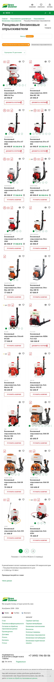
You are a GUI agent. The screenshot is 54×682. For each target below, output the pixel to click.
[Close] (50, 676)
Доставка (5, 634)
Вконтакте (26, 613)
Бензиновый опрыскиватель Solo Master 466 (12, 433)
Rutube (5, 613)
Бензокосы (29, 629)
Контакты (5, 640)
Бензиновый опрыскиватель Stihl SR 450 (39, 482)
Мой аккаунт (50, 12)
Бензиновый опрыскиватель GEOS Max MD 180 (38, 93)
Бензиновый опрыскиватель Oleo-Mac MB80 (38, 239)
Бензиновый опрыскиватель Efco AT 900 (13, 190)
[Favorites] (41, 5)
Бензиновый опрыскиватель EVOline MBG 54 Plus (13, 93)
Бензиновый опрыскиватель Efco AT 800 (39, 141)
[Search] (45, 13)
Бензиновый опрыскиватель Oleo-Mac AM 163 (12, 287)
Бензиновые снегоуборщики (35, 638)
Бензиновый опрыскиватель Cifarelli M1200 (13, 336)
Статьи (4, 643)
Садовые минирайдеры (34, 623)
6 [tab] (19, 85)
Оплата (4, 637)
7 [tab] (23, 85)
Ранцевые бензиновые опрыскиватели (16, 44)
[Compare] (32, 5)
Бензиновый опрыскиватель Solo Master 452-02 (38, 385)
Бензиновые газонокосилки (35, 626)
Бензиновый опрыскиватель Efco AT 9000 (39, 190)
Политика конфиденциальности (13, 623)
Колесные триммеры (33, 632)
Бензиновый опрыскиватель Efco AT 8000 (13, 141)
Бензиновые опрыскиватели (35, 635)
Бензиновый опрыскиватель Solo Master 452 (12, 385)
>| (33, 551)
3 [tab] (10, 85)
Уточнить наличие (14, 199)
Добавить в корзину (14, 102)
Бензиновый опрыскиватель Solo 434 (14, 530)
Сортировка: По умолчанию (13, 52)
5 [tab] (16, 85)
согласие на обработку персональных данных (21, 678)
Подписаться (21, 662)
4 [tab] (13, 85)
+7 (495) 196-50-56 (39, 656)
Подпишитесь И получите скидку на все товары (13, 656)
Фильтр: (27, 36)
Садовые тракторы (32, 621)
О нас (4, 621)
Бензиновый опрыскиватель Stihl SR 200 (39, 433)
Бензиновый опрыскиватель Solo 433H (38, 531)
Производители (7, 631)
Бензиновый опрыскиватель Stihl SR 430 (13, 482)
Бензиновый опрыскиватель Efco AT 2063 (13, 239)
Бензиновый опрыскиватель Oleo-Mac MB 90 (38, 287)
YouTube (15, 613)
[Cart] (50, 5)
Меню (6, 13)
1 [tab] (4, 85)
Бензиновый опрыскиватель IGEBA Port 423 (39, 336)
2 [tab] (7, 85)
